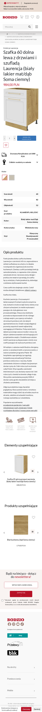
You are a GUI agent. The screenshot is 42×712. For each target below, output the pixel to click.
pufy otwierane (20, 408)
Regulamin (24, 706)
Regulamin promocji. (31, 3)
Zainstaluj (26, 709)
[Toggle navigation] (36, 27)
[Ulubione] (32, 17)
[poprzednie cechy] (6, 422)
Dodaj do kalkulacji (26, 138)
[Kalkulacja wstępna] (27, 17)
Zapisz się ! (21, 594)
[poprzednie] (4, 472)
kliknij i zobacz (30, 290)
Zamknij (37, 709)
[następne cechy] (35, 422)
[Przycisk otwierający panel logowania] (37, 17)
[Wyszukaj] (16, 27)
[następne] (38, 472)
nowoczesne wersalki (29, 410)
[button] (4, 138)
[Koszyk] (21, 17)
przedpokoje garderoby (12, 405)
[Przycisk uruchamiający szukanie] (29, 27)
